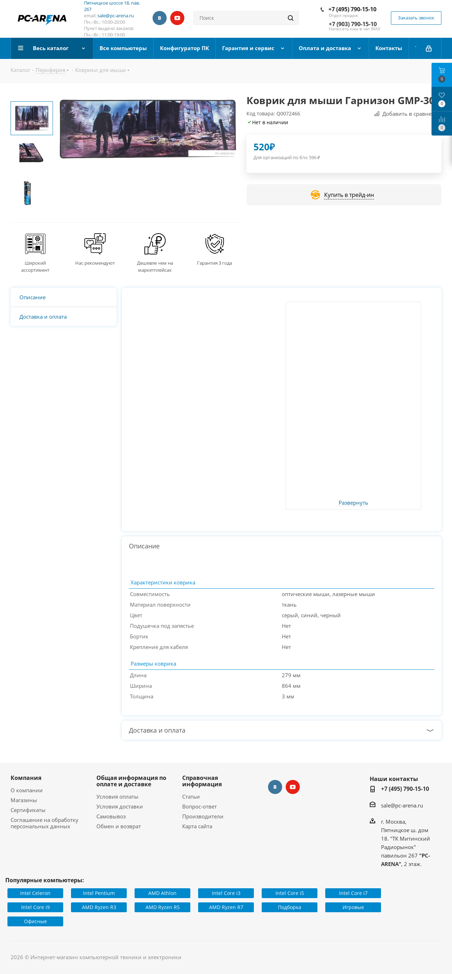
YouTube (177, 18)
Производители (203, 816)
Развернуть (353, 503)
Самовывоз (111, 816)
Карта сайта (197, 826)
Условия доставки (119, 806)
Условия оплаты (117, 796)
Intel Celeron (35, 893)
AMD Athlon (162, 893)
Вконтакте (160, 18)
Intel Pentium (99, 893)
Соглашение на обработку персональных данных (44, 823)
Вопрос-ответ (199, 806)
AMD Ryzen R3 (99, 907)
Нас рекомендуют (95, 263)
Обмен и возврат (118, 826)
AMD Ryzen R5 (162, 907)
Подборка (289, 907)
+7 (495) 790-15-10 (352, 9)
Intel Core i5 (289, 893)
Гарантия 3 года (214, 263)
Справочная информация (202, 781)
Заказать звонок (416, 17)
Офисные (35, 921)
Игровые (353, 907)
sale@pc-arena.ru (115, 15)
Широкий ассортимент (35, 266)
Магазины (24, 800)
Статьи (191, 796)
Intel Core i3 (226, 893)
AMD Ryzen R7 (226, 907)
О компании (27, 790)
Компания (26, 778)
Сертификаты (28, 809)
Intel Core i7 (353, 893)
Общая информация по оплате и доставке (131, 781)
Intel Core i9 (35, 907)
